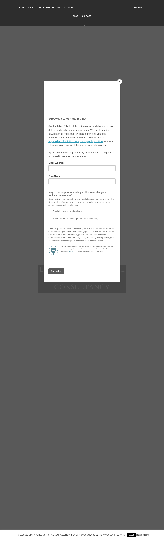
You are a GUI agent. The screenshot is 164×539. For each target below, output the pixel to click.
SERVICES (67, 7)
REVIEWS (140, 7)
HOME (20, 7)
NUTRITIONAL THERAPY (48, 7)
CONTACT (86, 16)
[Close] (119, 81)
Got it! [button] (131, 535)
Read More (142, 534)
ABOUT (30, 7)
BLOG (75, 16)
